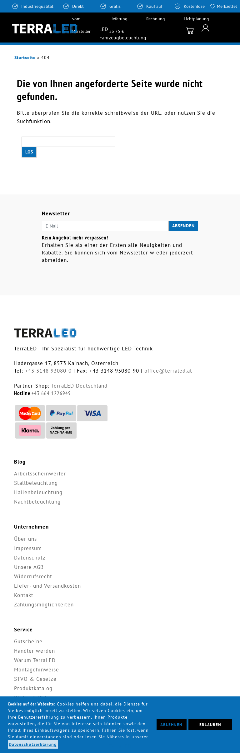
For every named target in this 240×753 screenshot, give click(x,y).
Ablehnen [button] (171, 724)
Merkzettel (227, 6)
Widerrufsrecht (33, 576)
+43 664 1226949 (51, 393)
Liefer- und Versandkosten (47, 585)
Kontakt (23, 595)
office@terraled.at (168, 370)
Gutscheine (28, 641)
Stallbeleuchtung (36, 482)
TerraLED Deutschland (79, 385)
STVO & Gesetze (35, 678)
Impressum (28, 548)
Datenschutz (30, 557)
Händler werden (34, 650)
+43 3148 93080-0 (48, 370)
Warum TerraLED (35, 660)
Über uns (25, 538)
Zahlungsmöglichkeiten (44, 604)
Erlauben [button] (210, 724)
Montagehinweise (36, 669)
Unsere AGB (29, 567)
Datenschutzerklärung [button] (33, 744)
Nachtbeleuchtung (37, 501)
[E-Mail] (105, 226)
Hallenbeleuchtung (38, 492)
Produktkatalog (33, 688)
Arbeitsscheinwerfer (40, 473)
